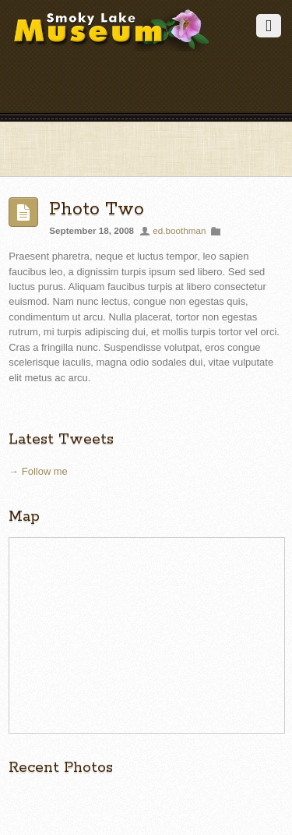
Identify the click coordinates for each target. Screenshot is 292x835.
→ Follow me (38, 471)
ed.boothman (179, 230)
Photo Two (96, 209)
